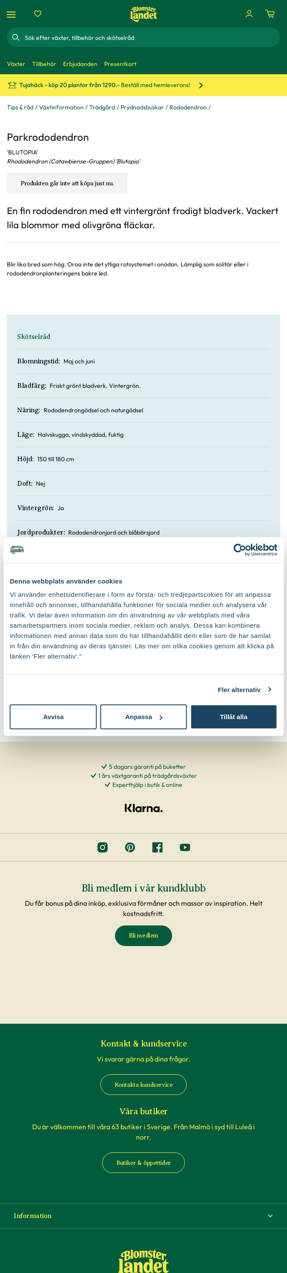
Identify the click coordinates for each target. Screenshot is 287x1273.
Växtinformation (61, 107)
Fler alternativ (239, 689)
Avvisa (53, 716)
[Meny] (12, 14)
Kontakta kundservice (144, 1085)
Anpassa (144, 716)
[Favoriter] (37, 13)
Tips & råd (20, 107)
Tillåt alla (234, 716)
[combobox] (151, 37)
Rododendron (188, 107)
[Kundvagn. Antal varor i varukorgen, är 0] (270, 13)
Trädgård (102, 107)
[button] (143, 1216)
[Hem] (143, 14)
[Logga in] (249, 13)
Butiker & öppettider (143, 1163)
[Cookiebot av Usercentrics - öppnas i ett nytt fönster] (239, 549)
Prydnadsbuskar (142, 107)
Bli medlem (143, 935)
